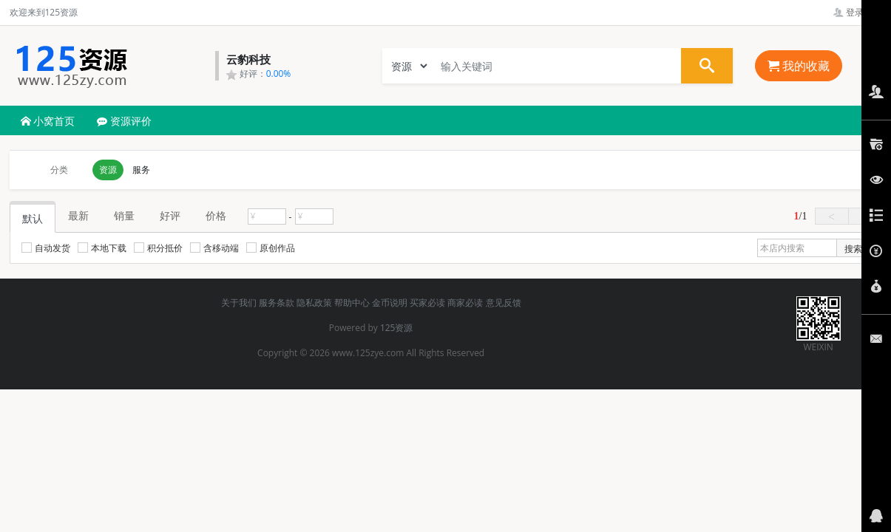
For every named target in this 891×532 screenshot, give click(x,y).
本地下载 (102, 248)
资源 (108, 169)
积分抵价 (158, 248)
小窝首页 (48, 121)
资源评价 (124, 121)
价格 (216, 215)
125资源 (396, 327)
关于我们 (239, 302)
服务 (141, 169)
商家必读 (465, 302)
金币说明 (389, 302)
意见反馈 (503, 302)
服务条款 (276, 302)
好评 (170, 215)
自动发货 (45, 248)
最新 (78, 215)
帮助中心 (352, 302)
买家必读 (427, 302)
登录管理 (857, 12)
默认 (32, 218)
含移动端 (214, 248)
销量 (124, 215)
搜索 (853, 248)
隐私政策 (314, 302)
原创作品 (270, 248)
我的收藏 (799, 66)
